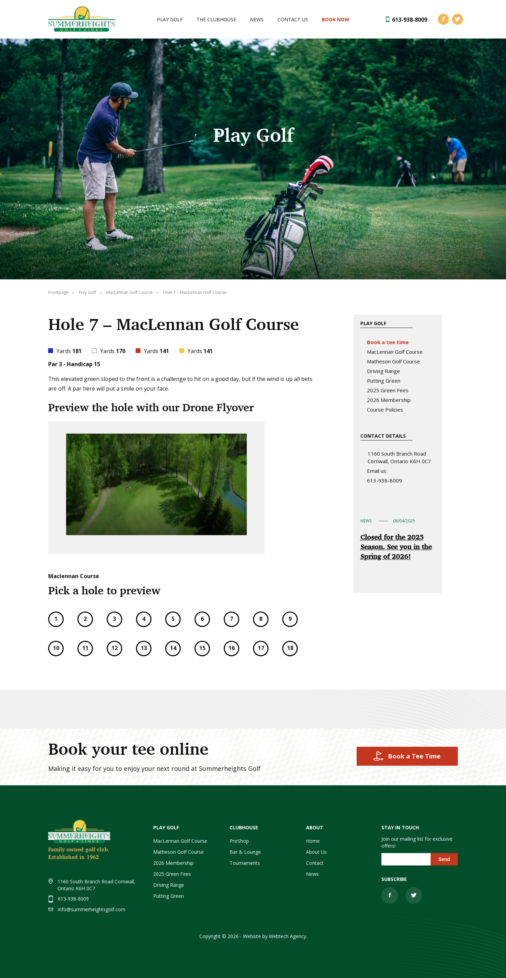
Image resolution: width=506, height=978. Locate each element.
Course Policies (385, 409)
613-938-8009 (409, 19)
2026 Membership (389, 399)
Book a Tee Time (414, 756)
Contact (315, 863)
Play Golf (170, 19)
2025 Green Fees (388, 390)
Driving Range (383, 371)
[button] (156, 484)
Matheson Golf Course (393, 361)
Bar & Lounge (245, 852)
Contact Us (292, 19)
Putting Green (383, 380)
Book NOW (335, 19)
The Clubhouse (216, 19)
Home (313, 841)
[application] (156, 484)
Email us (376, 470)
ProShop (239, 841)
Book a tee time (388, 342)
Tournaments (245, 863)
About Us (316, 852)
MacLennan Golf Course (395, 351)
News (257, 19)
